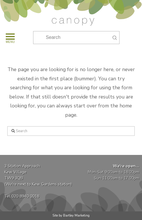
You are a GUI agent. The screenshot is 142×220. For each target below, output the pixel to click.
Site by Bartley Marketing (71, 215)
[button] (10, 37)
